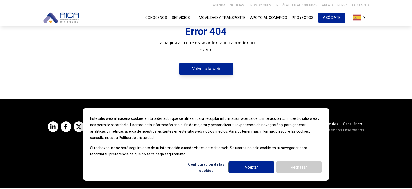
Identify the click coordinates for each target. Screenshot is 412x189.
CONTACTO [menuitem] (360, 5)
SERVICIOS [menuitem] (183, 17)
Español (357, 17)
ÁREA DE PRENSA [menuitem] (334, 5)
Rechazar (299, 167)
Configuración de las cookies (206, 167)
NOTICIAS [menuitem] (237, 5)
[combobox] (359, 18)
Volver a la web (206, 69)
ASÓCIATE (332, 17)
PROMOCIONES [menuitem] (260, 5)
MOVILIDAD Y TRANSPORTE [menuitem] (222, 17)
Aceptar (251, 167)
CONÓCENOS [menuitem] (156, 17)
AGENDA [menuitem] (219, 5)
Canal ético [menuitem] (352, 124)
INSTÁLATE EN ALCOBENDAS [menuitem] (296, 5)
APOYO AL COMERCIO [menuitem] (268, 17)
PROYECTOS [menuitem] (302, 17)
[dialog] (206, 144)
